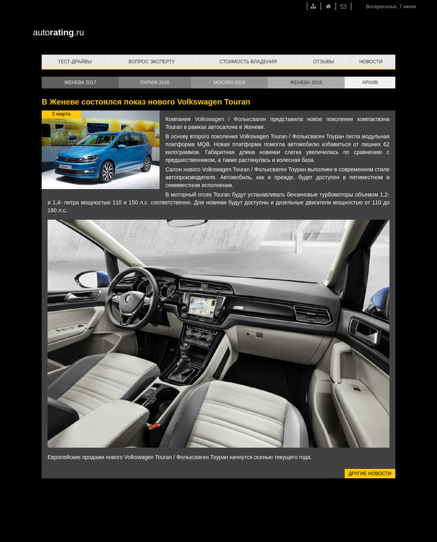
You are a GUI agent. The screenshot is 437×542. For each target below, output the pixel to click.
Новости (370, 61)
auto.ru (58, 32)
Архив (370, 82)
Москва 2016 (229, 82)
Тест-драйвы (75, 61)
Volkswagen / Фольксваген (230, 119)
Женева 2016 (306, 82)
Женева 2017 (80, 82)
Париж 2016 (154, 82)
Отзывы (323, 61)
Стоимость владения (248, 61)
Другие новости (370, 473)
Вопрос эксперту (152, 61)
